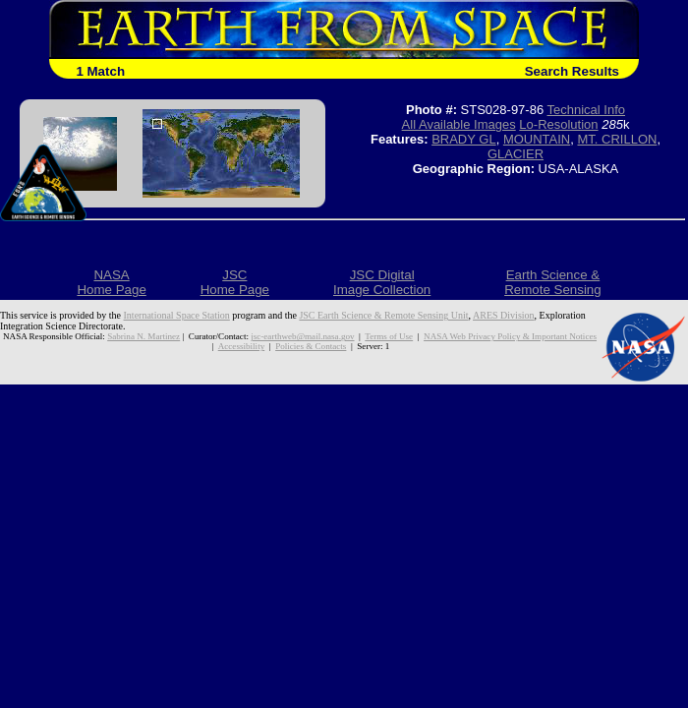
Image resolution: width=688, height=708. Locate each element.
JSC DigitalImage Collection (381, 282)
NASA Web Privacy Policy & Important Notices (510, 336)
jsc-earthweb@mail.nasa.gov (302, 336)
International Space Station (177, 315)
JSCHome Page (235, 282)
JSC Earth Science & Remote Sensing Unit (383, 315)
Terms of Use (389, 336)
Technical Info (586, 109)
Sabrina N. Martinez (143, 336)
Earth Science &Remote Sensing (553, 282)
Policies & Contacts (310, 346)
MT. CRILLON (617, 139)
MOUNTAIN (536, 139)
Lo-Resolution (558, 124)
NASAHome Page (111, 282)
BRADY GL (463, 139)
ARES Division (504, 315)
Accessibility (241, 346)
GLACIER (515, 154)
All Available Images (459, 124)
